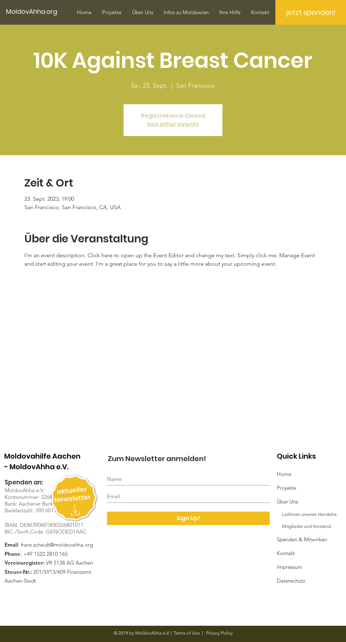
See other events (173, 124)
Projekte (286, 487)
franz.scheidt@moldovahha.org (57, 544)
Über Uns (287, 501)
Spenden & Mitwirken (302, 539)
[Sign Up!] (188, 518)
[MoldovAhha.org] (34, 12)
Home (284, 474)
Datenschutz (291, 580)
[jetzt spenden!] (310, 12)
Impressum (289, 567)
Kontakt (286, 553)
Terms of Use (187, 633)
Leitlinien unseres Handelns (307, 514)
